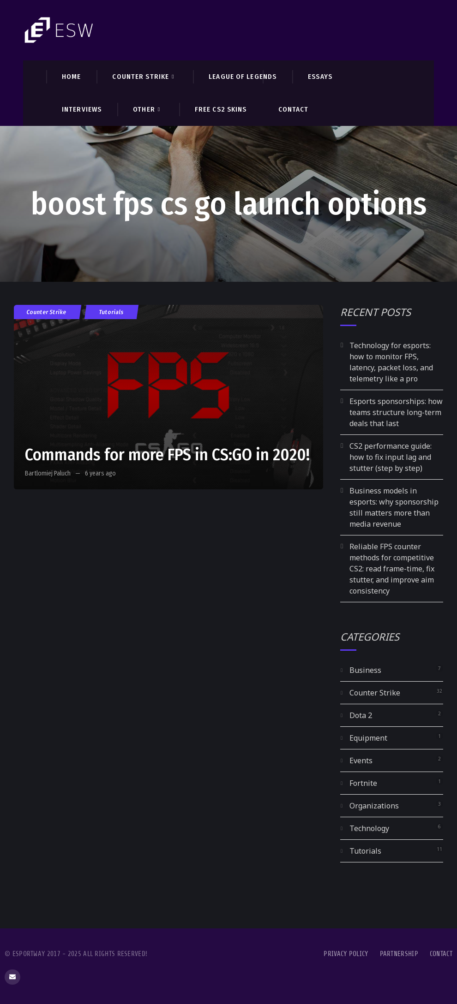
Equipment (368, 738)
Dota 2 (360, 715)
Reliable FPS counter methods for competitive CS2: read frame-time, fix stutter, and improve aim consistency (391, 568)
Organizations (374, 806)
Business (365, 670)
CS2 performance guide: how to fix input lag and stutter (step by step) (390, 457)
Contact (441, 954)
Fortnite (363, 783)
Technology (369, 828)
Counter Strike (46, 312)
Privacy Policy (346, 954)
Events (361, 760)
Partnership (399, 954)
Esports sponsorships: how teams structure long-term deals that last (396, 412)
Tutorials (111, 312)
